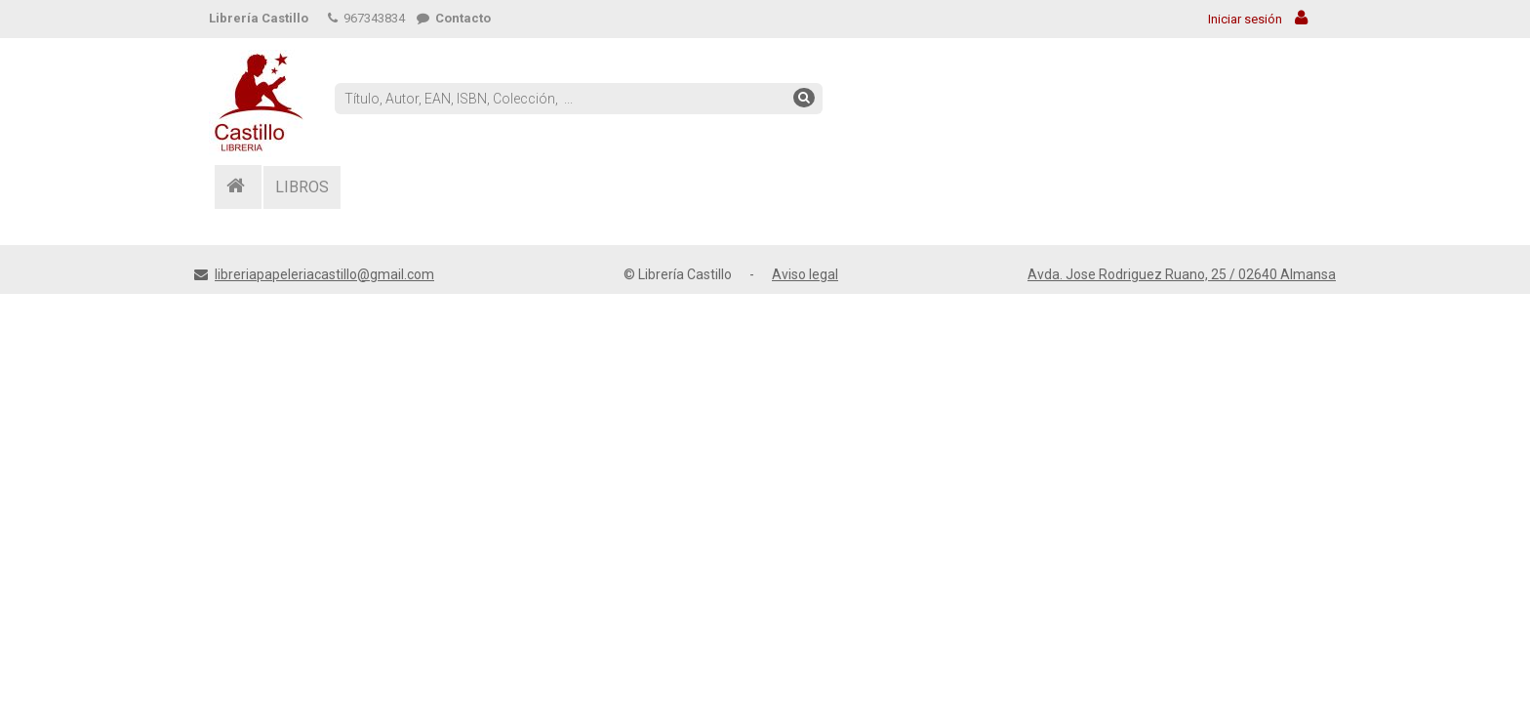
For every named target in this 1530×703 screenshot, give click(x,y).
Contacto (454, 18)
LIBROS (302, 187)
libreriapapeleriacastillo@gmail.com (324, 274)
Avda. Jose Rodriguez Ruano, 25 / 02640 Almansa (1181, 274)
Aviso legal (805, 274)
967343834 (366, 18)
